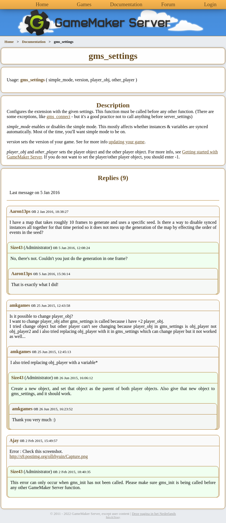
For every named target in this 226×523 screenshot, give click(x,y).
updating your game (126, 141)
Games (84, 4)
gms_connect (58, 116)
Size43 (16, 247)
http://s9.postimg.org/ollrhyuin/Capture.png (49, 456)
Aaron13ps (20, 211)
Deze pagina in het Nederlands (154, 514)
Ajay (14, 440)
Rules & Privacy (113, 517)
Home (42, 4)
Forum (168, 4)
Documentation (126, 4)
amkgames (20, 305)
